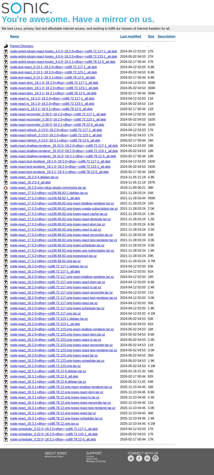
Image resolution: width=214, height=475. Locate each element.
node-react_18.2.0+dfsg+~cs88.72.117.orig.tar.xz (45, 313)
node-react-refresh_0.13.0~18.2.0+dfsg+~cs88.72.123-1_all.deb (56, 135)
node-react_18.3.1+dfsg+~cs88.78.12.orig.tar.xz (44, 423)
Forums (90, 456)
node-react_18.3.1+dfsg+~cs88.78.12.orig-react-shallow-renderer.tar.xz (61, 387)
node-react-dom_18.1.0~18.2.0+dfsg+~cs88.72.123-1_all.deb (54, 88)
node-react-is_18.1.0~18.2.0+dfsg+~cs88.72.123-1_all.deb (52, 103)
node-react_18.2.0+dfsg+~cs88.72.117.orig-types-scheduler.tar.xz (57, 308)
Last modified (130, 36)
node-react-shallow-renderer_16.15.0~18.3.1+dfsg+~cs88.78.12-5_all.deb (63, 156)
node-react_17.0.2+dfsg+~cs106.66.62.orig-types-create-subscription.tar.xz (64, 208)
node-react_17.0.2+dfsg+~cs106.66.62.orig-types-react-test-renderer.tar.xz (63, 240)
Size (151, 36)
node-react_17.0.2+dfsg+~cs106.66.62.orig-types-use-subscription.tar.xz (62, 250)
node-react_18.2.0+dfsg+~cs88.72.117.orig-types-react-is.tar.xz (55, 287)
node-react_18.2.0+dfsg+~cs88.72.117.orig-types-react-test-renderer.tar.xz (63, 298)
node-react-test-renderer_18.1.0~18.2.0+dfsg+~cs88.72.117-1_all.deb (60, 161)
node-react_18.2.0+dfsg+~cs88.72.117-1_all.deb (45, 271)
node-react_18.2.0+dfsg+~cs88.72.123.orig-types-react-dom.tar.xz (57, 334)
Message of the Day (96, 461)
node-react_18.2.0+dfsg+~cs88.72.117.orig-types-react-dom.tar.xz (57, 282)
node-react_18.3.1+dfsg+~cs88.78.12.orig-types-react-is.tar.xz (54, 397)
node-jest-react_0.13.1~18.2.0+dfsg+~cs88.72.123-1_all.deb (53, 72)
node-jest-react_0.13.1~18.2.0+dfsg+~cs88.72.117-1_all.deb (53, 67)
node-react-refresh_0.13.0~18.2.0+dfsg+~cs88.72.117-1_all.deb (56, 130)
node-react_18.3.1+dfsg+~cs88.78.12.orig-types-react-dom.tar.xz (56, 392)
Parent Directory (22, 46)
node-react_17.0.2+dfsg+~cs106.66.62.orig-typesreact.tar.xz (53, 256)
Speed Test (91, 459)
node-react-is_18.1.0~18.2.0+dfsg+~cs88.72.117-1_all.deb (52, 98)
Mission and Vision (54, 456)
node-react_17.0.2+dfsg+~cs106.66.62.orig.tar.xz (45, 261)
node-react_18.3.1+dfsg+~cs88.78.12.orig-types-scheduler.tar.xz (56, 418)
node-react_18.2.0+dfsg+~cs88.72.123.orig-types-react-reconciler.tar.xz (61, 345)
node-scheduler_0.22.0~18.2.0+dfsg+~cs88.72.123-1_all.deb (54, 434)
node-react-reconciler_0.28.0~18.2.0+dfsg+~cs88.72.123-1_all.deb (58, 119)
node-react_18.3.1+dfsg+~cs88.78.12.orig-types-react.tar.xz (53, 413)
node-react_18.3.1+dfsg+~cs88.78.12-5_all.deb (44, 376)
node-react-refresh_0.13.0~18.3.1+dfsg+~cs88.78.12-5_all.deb (55, 140)
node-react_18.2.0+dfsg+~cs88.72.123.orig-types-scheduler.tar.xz (57, 360)
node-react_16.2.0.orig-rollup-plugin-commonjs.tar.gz (48, 187)
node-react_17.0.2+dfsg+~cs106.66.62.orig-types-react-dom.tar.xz (57, 224)
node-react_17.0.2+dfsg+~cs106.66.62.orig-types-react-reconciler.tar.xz (61, 235)
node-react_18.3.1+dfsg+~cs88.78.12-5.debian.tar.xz (48, 371)
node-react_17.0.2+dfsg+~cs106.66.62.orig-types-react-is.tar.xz (55, 229)
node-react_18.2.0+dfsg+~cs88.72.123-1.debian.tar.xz (49, 318)
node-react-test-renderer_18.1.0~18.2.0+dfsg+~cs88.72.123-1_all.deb (60, 166)
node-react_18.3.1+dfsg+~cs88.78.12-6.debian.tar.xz (48, 381)
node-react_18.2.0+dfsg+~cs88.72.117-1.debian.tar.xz (49, 266)
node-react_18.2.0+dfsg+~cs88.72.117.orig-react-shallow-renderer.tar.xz (62, 277)
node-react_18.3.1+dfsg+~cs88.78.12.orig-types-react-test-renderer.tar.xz (62, 408)
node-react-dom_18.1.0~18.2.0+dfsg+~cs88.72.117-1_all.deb (54, 83)
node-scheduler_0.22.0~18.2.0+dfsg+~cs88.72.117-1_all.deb (54, 429)
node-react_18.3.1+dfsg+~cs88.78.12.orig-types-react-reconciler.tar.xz (60, 402)
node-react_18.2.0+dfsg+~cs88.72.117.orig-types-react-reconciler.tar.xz (61, 292)
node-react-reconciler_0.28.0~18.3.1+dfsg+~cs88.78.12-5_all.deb (57, 124)
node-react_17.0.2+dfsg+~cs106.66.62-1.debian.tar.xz (49, 193)
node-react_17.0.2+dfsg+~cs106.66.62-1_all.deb (45, 198)
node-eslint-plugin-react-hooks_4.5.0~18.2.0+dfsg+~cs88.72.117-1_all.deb (63, 51)
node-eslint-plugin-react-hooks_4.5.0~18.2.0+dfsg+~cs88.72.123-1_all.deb (63, 56)
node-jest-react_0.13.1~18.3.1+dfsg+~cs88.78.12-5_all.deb (52, 77)
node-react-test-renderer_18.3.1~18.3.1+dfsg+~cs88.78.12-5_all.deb (59, 172)
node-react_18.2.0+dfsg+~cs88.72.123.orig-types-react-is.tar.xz (55, 339)
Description (166, 36)
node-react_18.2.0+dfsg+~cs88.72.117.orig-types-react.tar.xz (54, 303)
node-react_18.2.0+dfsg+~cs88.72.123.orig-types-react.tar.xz (54, 355)
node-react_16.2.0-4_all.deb (30, 182)
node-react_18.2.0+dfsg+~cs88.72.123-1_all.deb (45, 324)
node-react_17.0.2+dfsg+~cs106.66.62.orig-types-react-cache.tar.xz (59, 214)
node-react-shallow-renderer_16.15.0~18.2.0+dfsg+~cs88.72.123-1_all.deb (64, 151)
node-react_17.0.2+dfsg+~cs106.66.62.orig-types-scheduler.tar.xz (57, 245)
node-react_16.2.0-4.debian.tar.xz (34, 177)
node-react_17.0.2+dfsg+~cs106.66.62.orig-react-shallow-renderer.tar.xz (62, 203)
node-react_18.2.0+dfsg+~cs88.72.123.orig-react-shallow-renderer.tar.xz (62, 329)
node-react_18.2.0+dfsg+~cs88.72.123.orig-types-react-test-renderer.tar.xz (63, 350)
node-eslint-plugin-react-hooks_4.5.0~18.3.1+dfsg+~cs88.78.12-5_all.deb (62, 62)
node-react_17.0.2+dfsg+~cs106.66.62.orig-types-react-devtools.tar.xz (60, 219)
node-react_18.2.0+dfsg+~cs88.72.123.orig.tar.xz (45, 366)
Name (14, 36)
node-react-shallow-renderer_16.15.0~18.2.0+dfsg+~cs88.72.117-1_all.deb (64, 145)
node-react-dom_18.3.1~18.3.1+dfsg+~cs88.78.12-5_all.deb (53, 93)
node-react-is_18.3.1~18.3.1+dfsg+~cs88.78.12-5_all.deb (51, 109)
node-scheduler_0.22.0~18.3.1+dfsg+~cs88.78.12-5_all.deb (53, 439)
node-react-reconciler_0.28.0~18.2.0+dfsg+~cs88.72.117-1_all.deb (58, 114)
